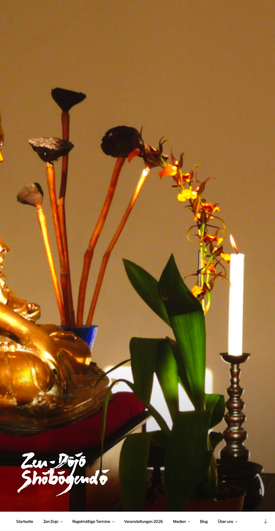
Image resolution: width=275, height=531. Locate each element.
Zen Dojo (53, 521)
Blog (204, 521)
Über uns (228, 521)
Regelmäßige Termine (93, 521)
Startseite (24, 521)
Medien (182, 521)
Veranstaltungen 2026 (143, 521)
